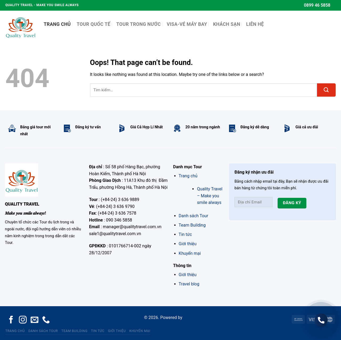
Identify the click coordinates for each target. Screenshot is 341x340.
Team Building (192, 225)
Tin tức (185, 234)
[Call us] (46, 320)
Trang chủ (188, 175)
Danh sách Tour (193, 215)
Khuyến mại (190, 253)
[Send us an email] (34, 320)
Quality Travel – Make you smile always (209, 195)
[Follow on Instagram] (23, 320)
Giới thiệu (188, 243)
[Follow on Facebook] (11, 320)
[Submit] (326, 90)
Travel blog (189, 283)
